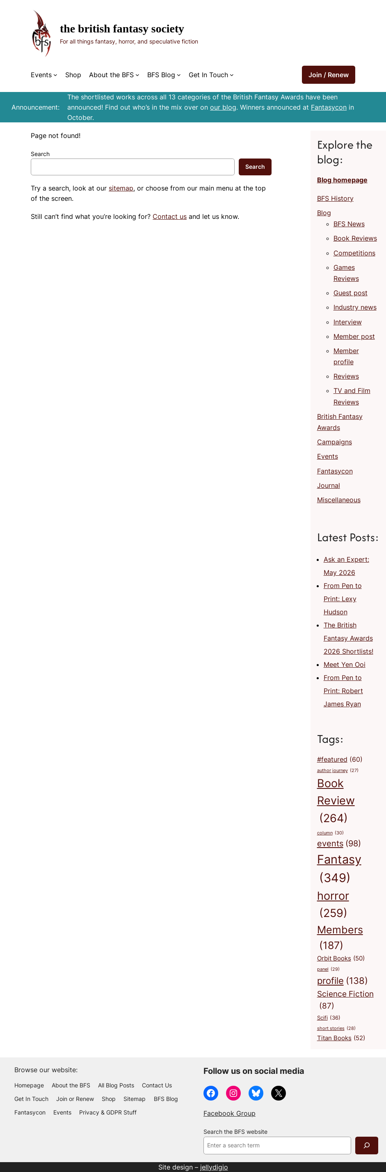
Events (327, 456)
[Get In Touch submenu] (232, 75)
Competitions (354, 253)
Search (40, 154)
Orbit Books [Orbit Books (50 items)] (341, 958)
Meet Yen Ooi (344, 664)
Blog (324, 213)
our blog (223, 107)
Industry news (355, 307)
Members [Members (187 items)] (340, 939)
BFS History (335, 198)
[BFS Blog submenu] (179, 75)
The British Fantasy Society (122, 28)
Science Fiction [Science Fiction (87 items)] (345, 1000)
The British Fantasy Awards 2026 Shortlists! (348, 638)
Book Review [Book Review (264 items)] (336, 802)
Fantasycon (329, 107)
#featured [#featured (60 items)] (340, 759)
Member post (354, 336)
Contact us (170, 216)
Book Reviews (355, 238)
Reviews (346, 376)
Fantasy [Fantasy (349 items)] (339, 869)
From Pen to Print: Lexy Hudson (343, 598)
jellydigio (214, 1167)
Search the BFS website (235, 1131)
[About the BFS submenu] (137, 75)
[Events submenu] (55, 75)
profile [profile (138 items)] (342, 981)
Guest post (350, 293)
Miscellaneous (339, 500)
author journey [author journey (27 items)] (338, 771)
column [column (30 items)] (330, 833)
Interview (347, 322)
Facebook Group (229, 1113)
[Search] (366, 1145)
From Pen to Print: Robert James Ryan (343, 690)
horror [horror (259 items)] (333, 905)
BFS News (349, 224)
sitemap (121, 188)
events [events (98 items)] (339, 843)
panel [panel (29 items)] (328, 969)
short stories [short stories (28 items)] (336, 1028)
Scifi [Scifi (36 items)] (328, 1018)
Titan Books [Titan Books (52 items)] (341, 1038)
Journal (328, 485)
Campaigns (334, 442)
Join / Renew (328, 75)
